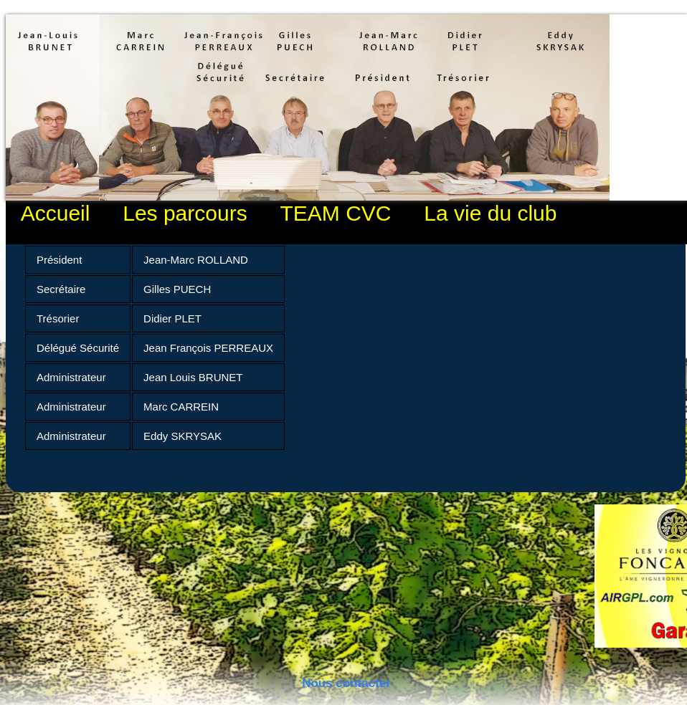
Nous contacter (346, 683)
